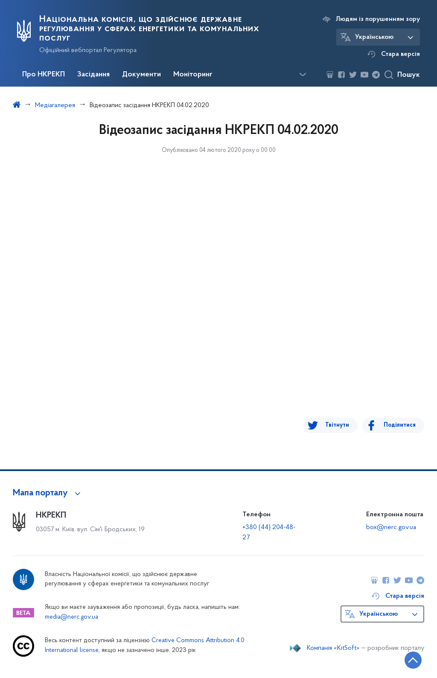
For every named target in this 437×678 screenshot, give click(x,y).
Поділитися (400, 425)
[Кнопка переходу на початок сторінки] (405, 658)
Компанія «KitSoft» (333, 648)
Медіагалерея (55, 105)
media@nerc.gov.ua (71, 617)
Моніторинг (193, 75)
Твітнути (342, 425)
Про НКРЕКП (43, 75)
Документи (141, 75)
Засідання (93, 75)
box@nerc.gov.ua (391, 527)
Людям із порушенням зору (378, 19)
